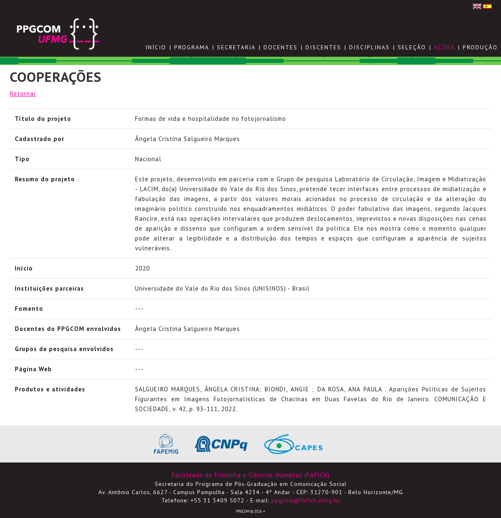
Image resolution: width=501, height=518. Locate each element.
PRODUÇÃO (480, 47)
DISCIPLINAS (369, 47)
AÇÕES (444, 47)
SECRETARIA (236, 47)
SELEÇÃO (412, 47)
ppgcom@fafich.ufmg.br (305, 500)
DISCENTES (323, 47)
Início (155, 47)
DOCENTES (280, 47)
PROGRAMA (191, 47)
